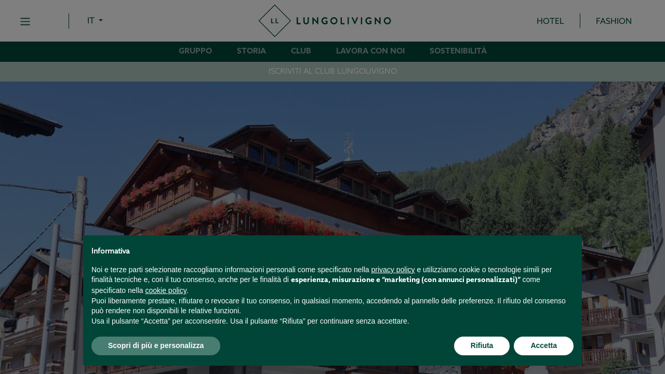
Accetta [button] (543, 345)
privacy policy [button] (393, 269)
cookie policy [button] (166, 290)
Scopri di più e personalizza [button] (156, 345)
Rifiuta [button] (482, 345)
